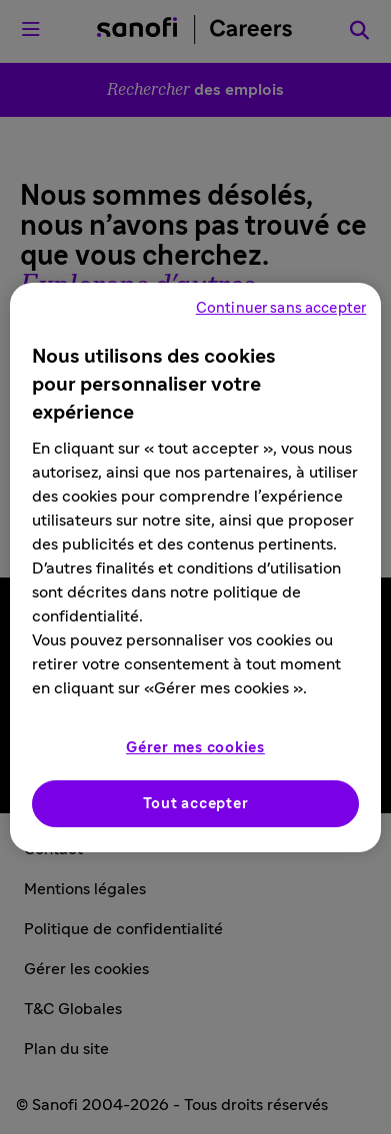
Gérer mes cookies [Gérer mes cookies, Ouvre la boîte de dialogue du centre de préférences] (195, 747)
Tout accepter (196, 803)
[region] (195, 567)
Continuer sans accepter (281, 308)
